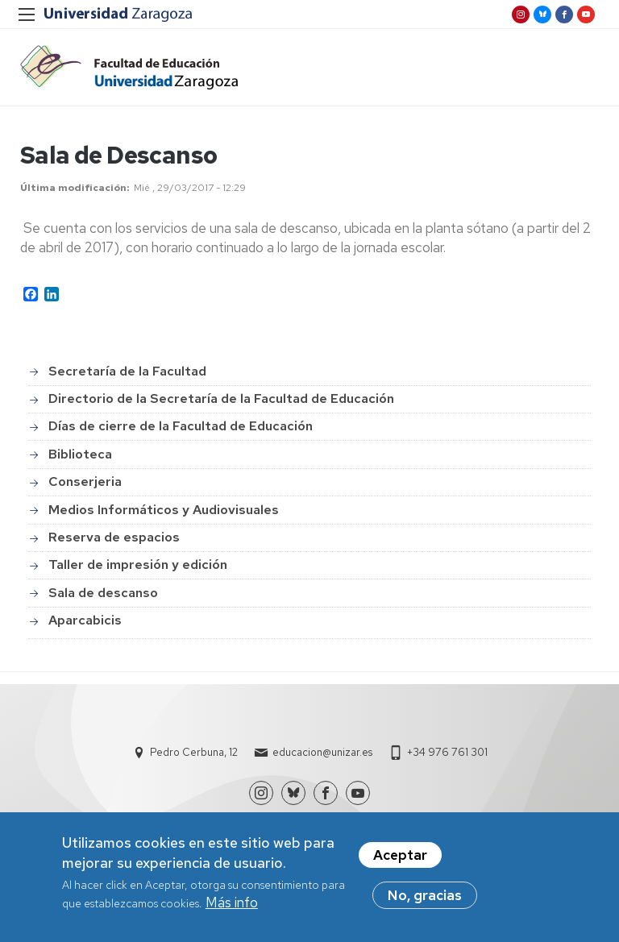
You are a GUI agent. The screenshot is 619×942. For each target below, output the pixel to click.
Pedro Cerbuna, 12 (194, 752)
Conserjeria (85, 481)
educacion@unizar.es (322, 752)
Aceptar (400, 857)
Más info (232, 905)
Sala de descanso (103, 592)
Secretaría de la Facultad (127, 371)
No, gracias (425, 898)
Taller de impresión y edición (137, 564)
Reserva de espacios (114, 537)
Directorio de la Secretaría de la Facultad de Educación (221, 398)
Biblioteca (80, 454)
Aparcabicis (85, 620)
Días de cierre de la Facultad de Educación (180, 425)
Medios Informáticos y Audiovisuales (163, 509)
